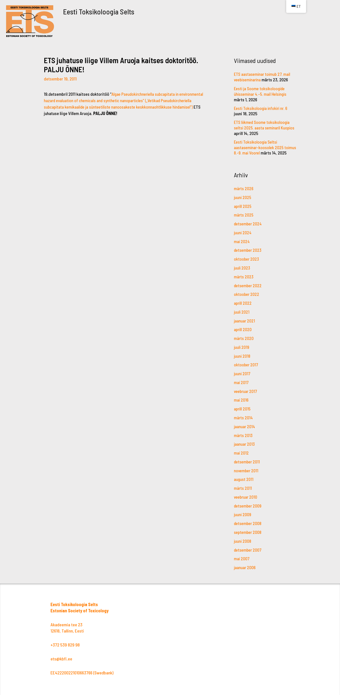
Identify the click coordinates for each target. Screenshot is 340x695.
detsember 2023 (248, 252)
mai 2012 (241, 451)
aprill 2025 (243, 209)
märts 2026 (244, 192)
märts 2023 (244, 278)
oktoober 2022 (247, 295)
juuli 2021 (242, 313)
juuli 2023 (242, 269)
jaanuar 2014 (245, 425)
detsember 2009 (248, 503)
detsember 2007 (248, 546)
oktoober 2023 (247, 261)
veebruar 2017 (246, 390)
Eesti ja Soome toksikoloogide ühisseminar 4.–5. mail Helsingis (262, 90)
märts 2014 (243, 416)
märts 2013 (243, 434)
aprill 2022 (243, 304)
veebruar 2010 (246, 494)
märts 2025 (244, 218)
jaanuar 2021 (245, 321)
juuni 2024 (243, 235)
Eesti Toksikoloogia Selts (109, 10)
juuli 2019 (242, 347)
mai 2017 (241, 382)
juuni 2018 (242, 356)
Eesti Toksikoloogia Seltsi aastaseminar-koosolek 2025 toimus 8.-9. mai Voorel (260, 146)
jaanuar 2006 (245, 563)
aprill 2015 (243, 408)
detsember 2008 (248, 520)
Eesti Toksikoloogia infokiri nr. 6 (262, 107)
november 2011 (246, 468)
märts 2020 (244, 339)
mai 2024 (242, 243)
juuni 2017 (242, 373)
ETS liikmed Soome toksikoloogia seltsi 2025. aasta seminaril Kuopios (263, 127)
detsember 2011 (247, 460)
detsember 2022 (248, 287)
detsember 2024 (248, 226)
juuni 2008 (243, 537)
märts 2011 (243, 485)
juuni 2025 (243, 200)
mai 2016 (241, 399)
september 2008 (248, 529)
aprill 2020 (243, 330)
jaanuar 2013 (245, 442)
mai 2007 (242, 555)
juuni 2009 (243, 511)
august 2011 (244, 477)
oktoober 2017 (246, 364)
